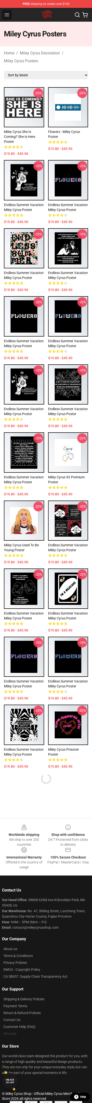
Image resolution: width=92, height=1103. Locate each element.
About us (10, 949)
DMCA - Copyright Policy (21, 970)
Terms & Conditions (18, 956)
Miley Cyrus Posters (21, 61)
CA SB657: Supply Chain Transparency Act (35, 976)
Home (9, 53)
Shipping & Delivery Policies (23, 999)
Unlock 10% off (10, 1081)
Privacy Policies (15, 963)
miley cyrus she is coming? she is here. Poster (20, 137)
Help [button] (80, 1097)
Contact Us (11, 1020)
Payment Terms (15, 1006)
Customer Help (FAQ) (19, 1027)
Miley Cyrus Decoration (40, 53)
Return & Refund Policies (22, 1013)
